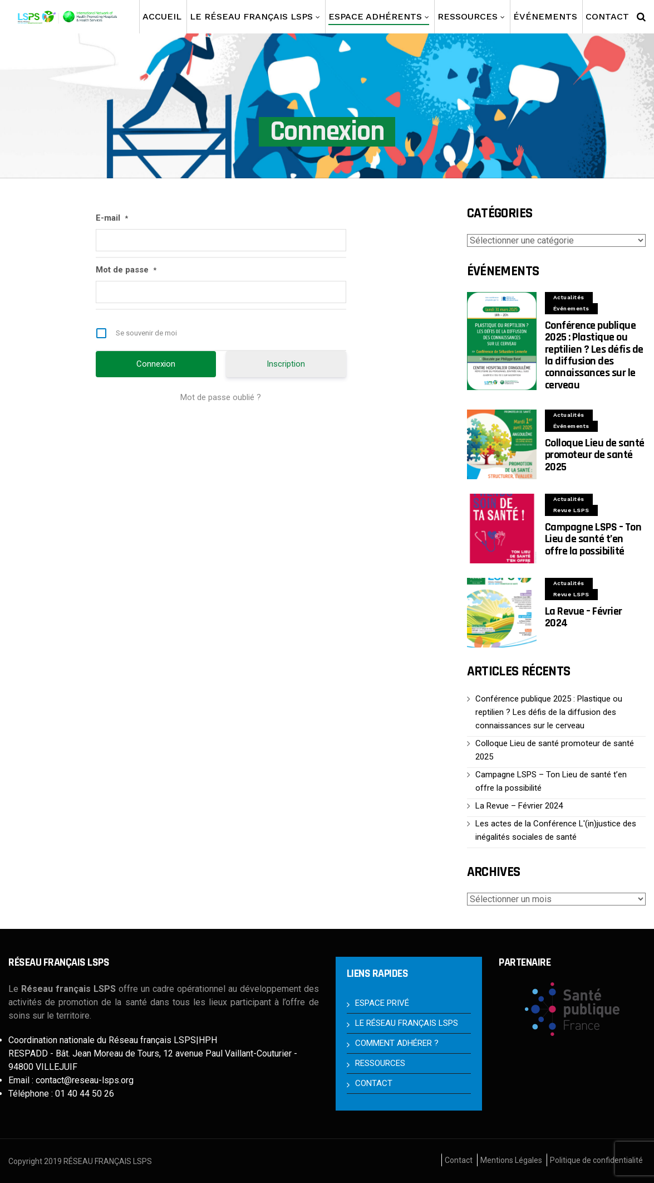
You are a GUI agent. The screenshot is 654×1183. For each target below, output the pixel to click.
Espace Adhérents (378, 18)
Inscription (286, 364)
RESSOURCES (380, 1063)
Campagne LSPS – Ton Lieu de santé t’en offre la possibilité (593, 539)
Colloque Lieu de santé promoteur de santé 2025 (595, 455)
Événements (545, 16)
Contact (459, 1160)
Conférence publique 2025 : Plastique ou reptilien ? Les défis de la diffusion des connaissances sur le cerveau (594, 355)
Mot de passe (126, 270)
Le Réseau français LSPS (251, 16)
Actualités (568, 297)
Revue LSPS (571, 510)
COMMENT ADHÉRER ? (397, 1043)
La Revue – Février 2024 (583, 617)
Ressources (467, 16)
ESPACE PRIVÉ (382, 1003)
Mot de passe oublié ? (220, 397)
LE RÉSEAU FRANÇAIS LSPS (406, 1023)
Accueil (161, 16)
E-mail (112, 218)
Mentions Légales (511, 1160)
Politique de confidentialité (596, 1160)
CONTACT (373, 1083)
